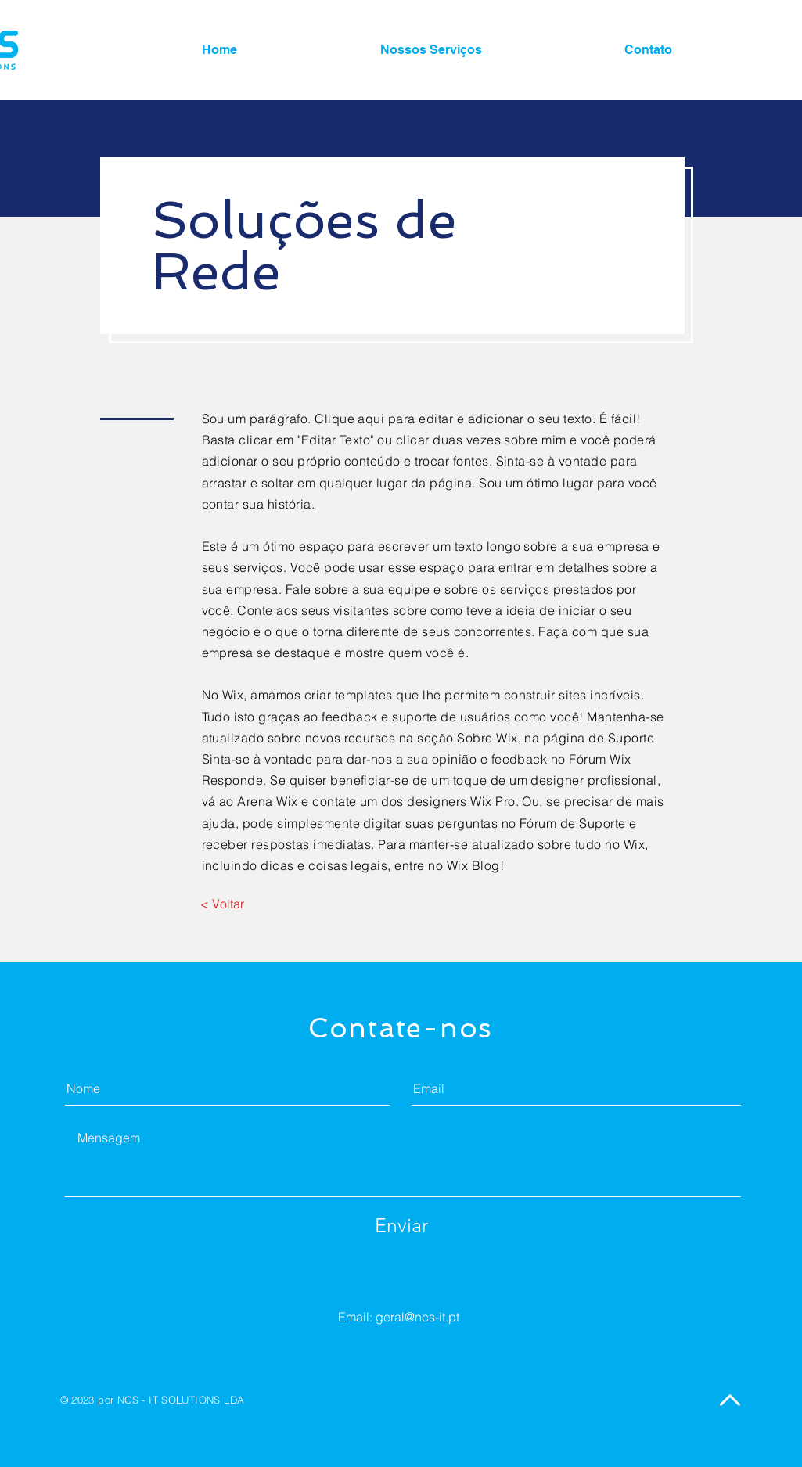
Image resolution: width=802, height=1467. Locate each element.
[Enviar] (401, 1225)
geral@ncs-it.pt (417, 1317)
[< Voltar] (222, 903)
